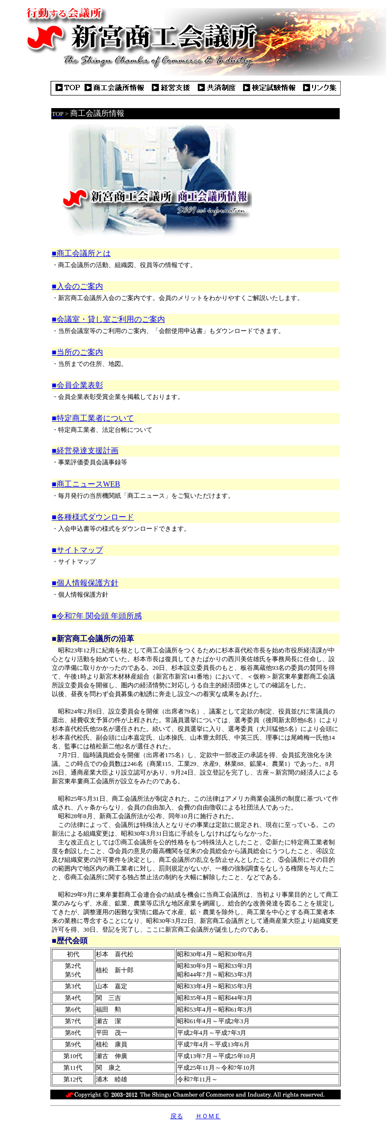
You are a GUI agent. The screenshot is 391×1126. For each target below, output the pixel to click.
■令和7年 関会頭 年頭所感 (97, 616)
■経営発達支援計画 (85, 450)
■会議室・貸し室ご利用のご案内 (108, 319)
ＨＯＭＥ (208, 1116)
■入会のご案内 (77, 286)
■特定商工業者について (93, 418)
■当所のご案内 (77, 352)
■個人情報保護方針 (85, 583)
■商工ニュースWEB (86, 484)
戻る (176, 1116)
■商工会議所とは (81, 253)
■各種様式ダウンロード (93, 517)
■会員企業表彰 (77, 385)
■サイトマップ (77, 550)
